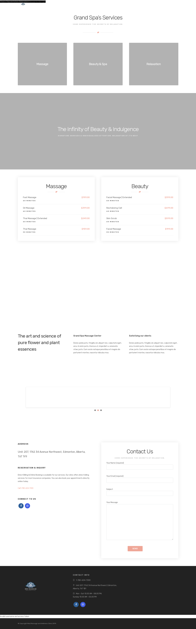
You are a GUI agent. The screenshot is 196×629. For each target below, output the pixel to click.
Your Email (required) (139, 478)
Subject (139, 491)
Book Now (51, 5)
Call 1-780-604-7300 (25, 488)
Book (167, 5)
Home (39, 5)
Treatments (67, 5)
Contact (84, 5)
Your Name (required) (139, 465)
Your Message (139, 520)
